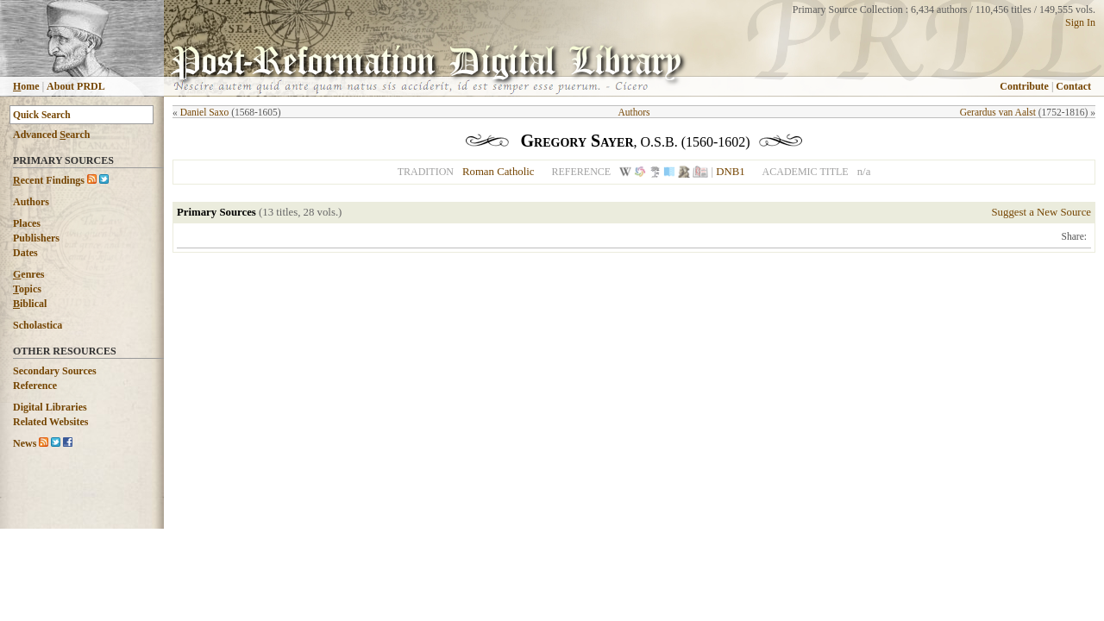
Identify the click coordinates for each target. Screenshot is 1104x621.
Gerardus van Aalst (998, 112)
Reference (35, 386)
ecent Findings (49, 180)
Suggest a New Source (1041, 212)
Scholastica (37, 325)
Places (27, 223)
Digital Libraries (50, 407)
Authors (31, 202)
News (24, 443)
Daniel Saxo (204, 112)
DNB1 (730, 172)
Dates (25, 253)
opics (27, 289)
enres (28, 274)
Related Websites (50, 422)
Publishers (36, 238)
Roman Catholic (498, 172)
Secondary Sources (55, 371)
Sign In (1080, 22)
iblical (30, 304)
